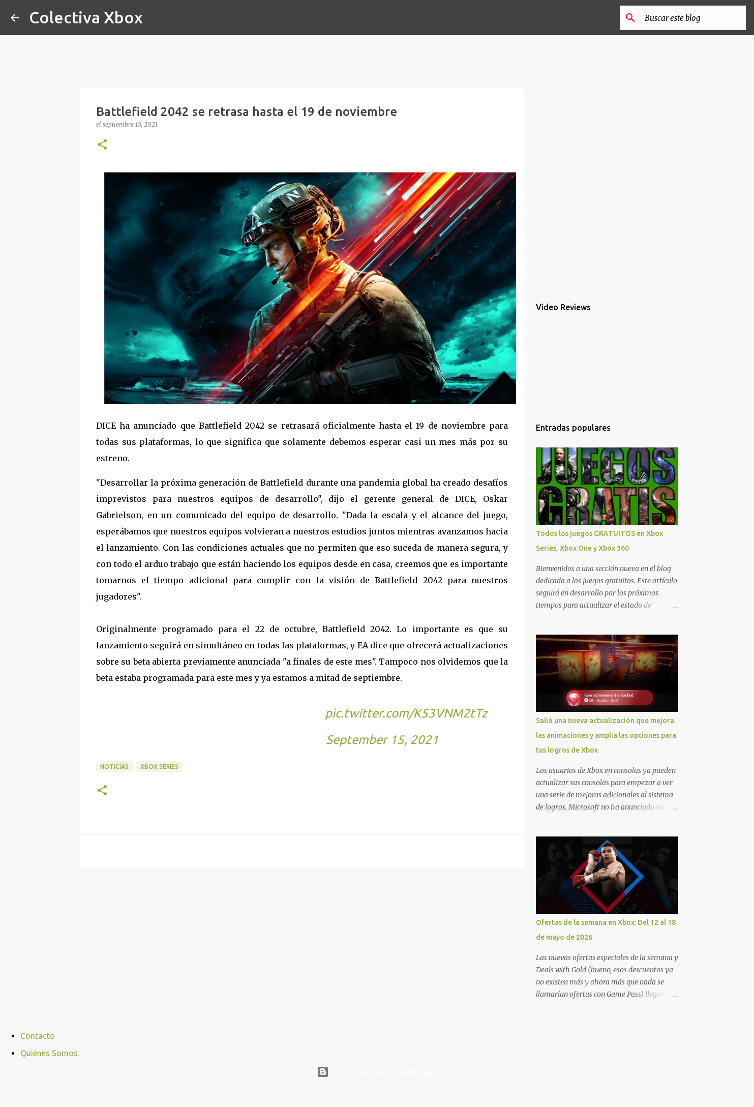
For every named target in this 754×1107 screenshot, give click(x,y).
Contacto (37, 1035)
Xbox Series (159, 766)
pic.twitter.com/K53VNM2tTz (406, 713)
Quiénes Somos (49, 1053)
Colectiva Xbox (86, 17)
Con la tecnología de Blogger (377, 1071)
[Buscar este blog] (692, 18)
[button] (102, 145)
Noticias (114, 766)
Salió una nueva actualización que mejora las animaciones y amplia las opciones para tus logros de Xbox (606, 735)
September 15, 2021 (382, 739)
